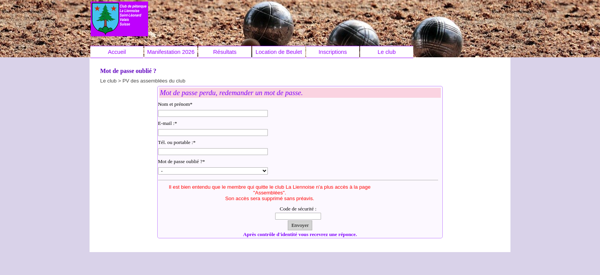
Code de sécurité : (298, 209)
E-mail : (167, 123)
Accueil (117, 52)
